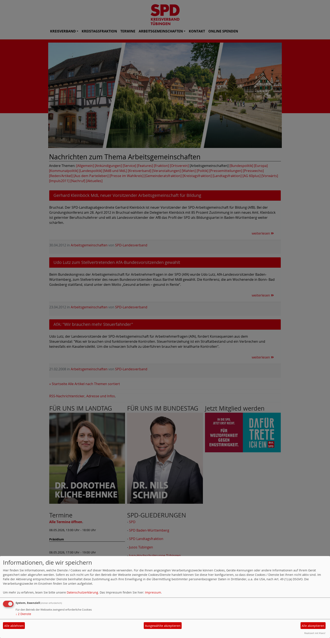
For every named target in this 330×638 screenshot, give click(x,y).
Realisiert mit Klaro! (314, 633)
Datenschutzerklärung (82, 592)
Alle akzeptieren (313, 626)
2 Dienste (23, 614)
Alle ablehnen (14, 626)
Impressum (153, 592)
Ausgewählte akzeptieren (163, 626)
